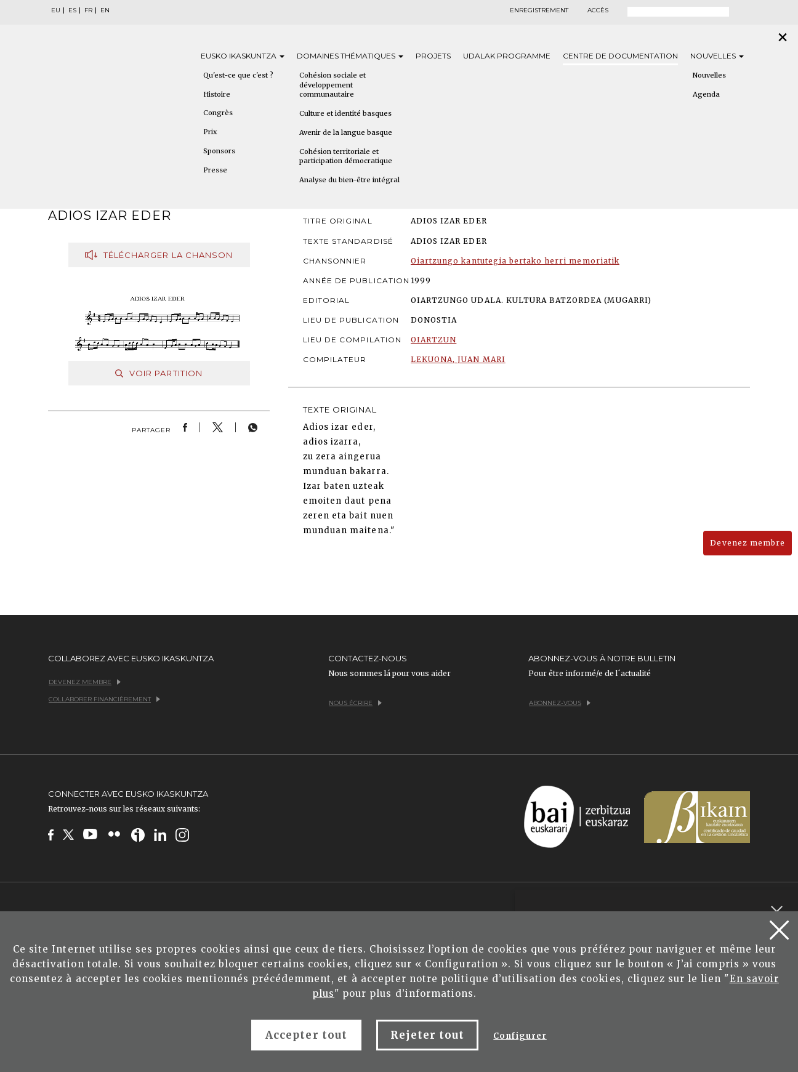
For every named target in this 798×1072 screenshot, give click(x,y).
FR (88, 10)
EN (105, 10)
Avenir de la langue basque (345, 132)
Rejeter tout (427, 1035)
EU (55, 10)
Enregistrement (539, 10)
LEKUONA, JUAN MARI (458, 359)
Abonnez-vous (559, 703)
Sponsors (219, 151)
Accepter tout (306, 1035)
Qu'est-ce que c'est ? (238, 75)
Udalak (506, 55)
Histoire (216, 94)
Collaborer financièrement (104, 699)
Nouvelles (717, 55)
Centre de (620, 55)
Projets (433, 55)
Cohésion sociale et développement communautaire (332, 85)
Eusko (242, 55)
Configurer (519, 1036)
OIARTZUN (433, 339)
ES (72, 10)
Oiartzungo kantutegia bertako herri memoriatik (515, 260)
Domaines (350, 55)
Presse (215, 170)
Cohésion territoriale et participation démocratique (345, 156)
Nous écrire (355, 703)
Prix (210, 131)
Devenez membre (747, 542)
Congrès (218, 112)
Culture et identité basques (345, 113)
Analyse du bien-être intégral (349, 179)
